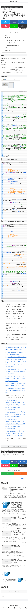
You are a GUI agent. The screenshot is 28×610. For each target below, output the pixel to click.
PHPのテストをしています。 (14, 446)
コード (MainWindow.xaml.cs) (15, 40)
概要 (6, 35)
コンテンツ (12, 32)
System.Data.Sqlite (14, 7)
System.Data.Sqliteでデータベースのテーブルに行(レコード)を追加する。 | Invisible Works (15, 379)
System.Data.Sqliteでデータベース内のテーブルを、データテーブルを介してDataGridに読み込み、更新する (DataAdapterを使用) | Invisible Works (15, 388)
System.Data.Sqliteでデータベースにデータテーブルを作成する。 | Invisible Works (15, 364)
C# (3, 7)
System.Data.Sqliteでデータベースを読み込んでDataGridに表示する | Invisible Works (15, 371)
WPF (21, 7)
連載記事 (7, 50)
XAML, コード (9, 37)
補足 (6, 47)
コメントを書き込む (14, 591)
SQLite (7, 7)
